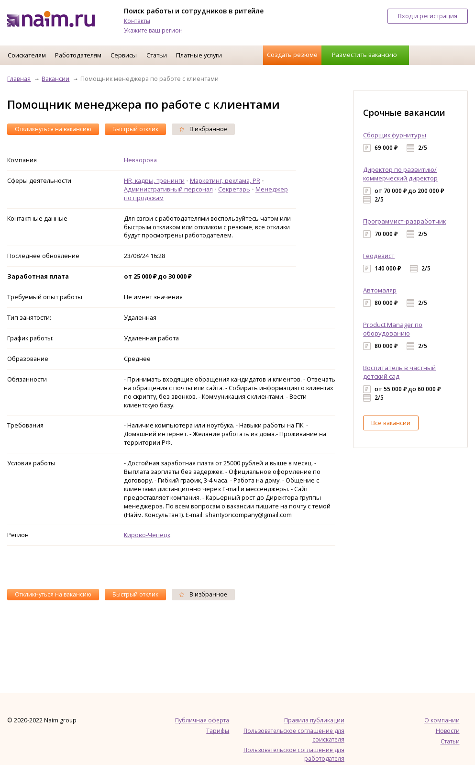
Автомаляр (380, 290)
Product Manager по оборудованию (392, 329)
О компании (442, 720)
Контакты (137, 21)
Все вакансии (390, 422)
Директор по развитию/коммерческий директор (400, 173)
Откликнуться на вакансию (53, 129)
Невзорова (140, 160)
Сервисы (123, 55)
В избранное (203, 129)
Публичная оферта (202, 720)
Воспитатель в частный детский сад (399, 372)
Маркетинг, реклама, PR (225, 180)
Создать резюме (292, 54)
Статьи (156, 55)
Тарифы (217, 731)
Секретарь (234, 189)
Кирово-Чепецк (147, 534)
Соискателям (27, 55)
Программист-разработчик (404, 221)
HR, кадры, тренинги (154, 180)
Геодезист (379, 255)
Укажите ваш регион (153, 30)
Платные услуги (199, 55)
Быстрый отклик (135, 129)
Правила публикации (314, 720)
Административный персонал (168, 189)
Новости (448, 731)
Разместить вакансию (364, 54)
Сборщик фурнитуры (394, 135)
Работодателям (78, 55)
